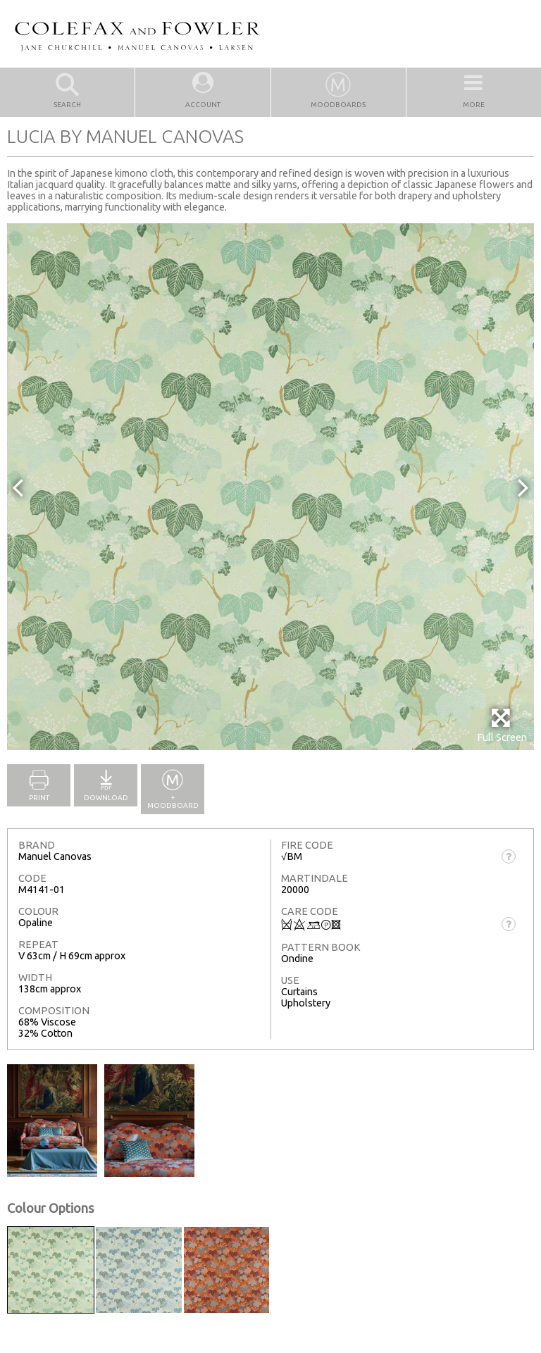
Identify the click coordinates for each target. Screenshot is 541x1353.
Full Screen (502, 725)
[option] (270, 486)
